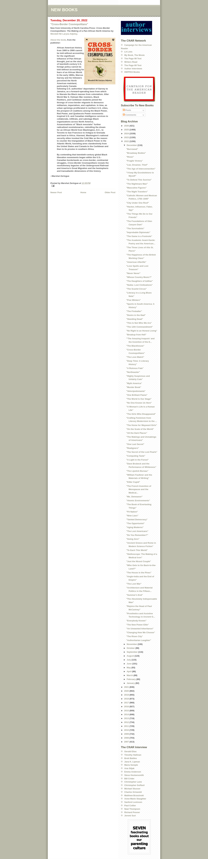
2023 (127, 137)
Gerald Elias (130, 751)
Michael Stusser (132, 788)
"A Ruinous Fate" (134, 368)
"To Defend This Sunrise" (139, 180)
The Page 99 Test (132, 58)
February (131, 679)
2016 (127, 706)
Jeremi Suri (130, 815)
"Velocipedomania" (135, 391)
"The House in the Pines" (138, 572)
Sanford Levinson (133, 802)
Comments (129, 115)
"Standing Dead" (134, 319)
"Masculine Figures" (136, 188)
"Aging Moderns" (134, 527)
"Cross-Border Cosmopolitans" (69, 24)
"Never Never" (133, 273)
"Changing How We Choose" (140, 632)
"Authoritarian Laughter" (138, 640)
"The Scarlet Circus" (136, 289)
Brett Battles (130, 758)
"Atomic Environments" (138, 500)
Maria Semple (131, 765)
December (132, 145)
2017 (127, 702)
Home (83, 192)
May (129, 667)
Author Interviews (133, 68)
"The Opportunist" (135, 523)
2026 (127, 125)
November (132, 644)
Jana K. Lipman (132, 761)
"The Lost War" (133, 584)
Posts (127, 110)
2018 (127, 698)
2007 (127, 742)
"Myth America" (134, 383)
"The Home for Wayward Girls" (141, 425)
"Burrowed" (132, 149)
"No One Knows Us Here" (139, 403)
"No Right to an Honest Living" (141, 331)
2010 (127, 730)
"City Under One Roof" (137, 203)
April (129, 671)
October (131, 648)
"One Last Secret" (135, 444)
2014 (127, 714)
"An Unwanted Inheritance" (139, 628)
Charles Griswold (133, 792)
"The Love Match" (135, 357)
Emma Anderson (132, 772)
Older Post (110, 192)
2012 (127, 722)
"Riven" (130, 157)
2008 (127, 738)
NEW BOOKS (64, 9)
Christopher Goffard (134, 785)
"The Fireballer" (134, 311)
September (132, 652)
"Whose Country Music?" (139, 277)
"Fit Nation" (132, 511)
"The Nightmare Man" (137, 184)
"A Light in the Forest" (137, 460)
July (129, 660)
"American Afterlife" (136, 262)
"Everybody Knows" (136, 620)
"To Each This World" (137, 550)
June (129, 663)
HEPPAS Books (132, 72)
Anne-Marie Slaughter (135, 798)
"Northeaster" (133, 372)
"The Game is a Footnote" (139, 236)
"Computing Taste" (135, 456)
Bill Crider (129, 778)
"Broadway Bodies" (136, 153)
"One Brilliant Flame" (136, 395)
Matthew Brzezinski (134, 795)
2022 (127, 141)
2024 (127, 133)
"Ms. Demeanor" (134, 496)
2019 (127, 695)
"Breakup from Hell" (136, 334)
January (131, 683)
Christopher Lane (133, 782)
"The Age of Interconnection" (140, 169)
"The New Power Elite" (137, 624)
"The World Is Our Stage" (138, 399)
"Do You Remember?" (137, 535)
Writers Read (130, 62)
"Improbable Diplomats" (138, 232)
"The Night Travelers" (137, 191)
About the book (58, 40)
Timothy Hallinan (132, 755)
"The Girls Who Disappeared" (141, 414)
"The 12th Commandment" (139, 327)
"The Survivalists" (135, 228)
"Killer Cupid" (133, 482)
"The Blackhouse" (135, 346)
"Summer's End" (134, 595)
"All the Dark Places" (136, 433)
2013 (127, 718)
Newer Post (56, 192)
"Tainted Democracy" (136, 519)
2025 (127, 129)
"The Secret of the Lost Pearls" (141, 452)
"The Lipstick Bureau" (137, 471)
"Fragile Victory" (134, 161)
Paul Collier (130, 805)
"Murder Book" (133, 387)
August (131, 656)
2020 (127, 691)
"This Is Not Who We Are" (139, 323)
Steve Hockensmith (134, 775)
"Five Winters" (133, 300)
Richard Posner (132, 812)
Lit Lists (128, 51)
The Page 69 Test (132, 65)
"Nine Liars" (132, 515)
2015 (127, 710)
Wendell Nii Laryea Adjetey (63, 34)
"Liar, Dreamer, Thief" (137, 165)
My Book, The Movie (134, 55)
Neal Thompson (132, 809)
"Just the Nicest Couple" (138, 561)
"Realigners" (132, 448)
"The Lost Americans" (137, 531)
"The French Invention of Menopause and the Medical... (138, 489)
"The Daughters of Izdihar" (139, 281)
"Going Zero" (132, 539)
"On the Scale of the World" (140, 429)
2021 (127, 687)
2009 (127, 734)
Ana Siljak (129, 768)
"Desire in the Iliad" (136, 315)
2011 (127, 726)
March (130, 675)
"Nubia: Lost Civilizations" (139, 285)
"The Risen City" (134, 636)
